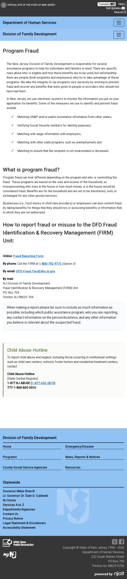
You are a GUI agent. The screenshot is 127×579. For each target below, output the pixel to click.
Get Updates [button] (115, 8)
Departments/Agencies (19, 509)
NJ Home (9, 500)
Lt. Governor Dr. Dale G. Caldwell (25, 496)
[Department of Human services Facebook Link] (121, 543)
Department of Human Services (29, 22)
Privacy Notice (13, 518)
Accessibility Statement (19, 527)
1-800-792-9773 (50, 263)
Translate (107, 4)
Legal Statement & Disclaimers (24, 523)
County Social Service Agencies (25, 467)
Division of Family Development (29, 34)
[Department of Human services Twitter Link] (114, 543)
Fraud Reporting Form (28, 256)
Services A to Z (13, 505)
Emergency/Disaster (79, 446)
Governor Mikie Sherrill (19, 491)
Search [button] (120, 12)
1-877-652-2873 (43, 383)
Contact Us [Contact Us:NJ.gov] (10, 514)
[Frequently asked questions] (121, 4)
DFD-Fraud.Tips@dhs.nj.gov (35, 271)
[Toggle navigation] (119, 22)
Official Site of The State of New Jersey (28, 5)
